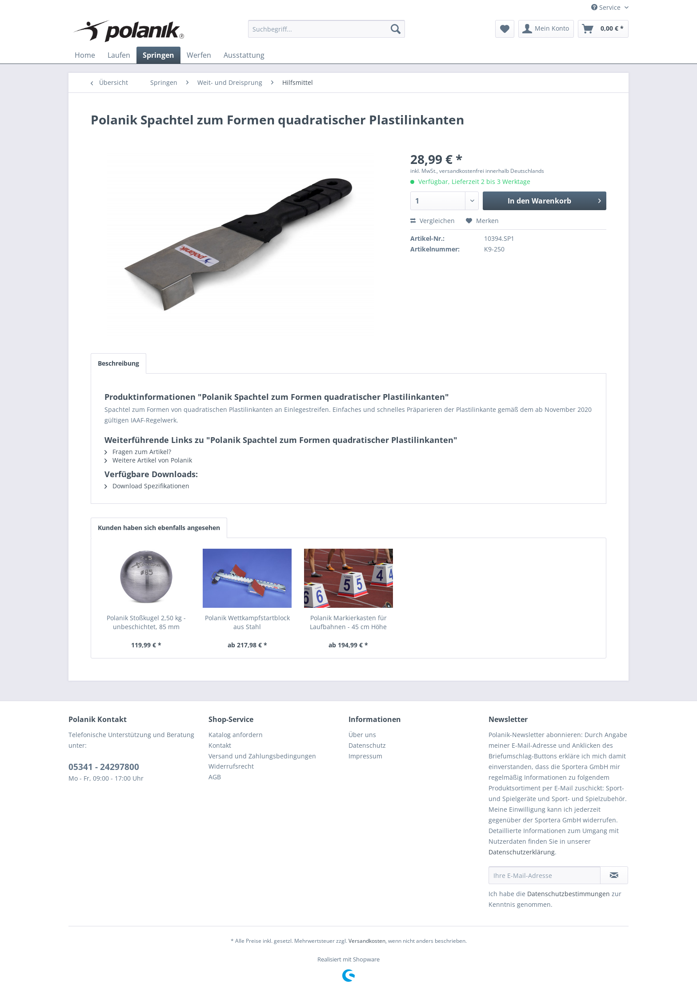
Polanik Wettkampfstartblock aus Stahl (247, 622)
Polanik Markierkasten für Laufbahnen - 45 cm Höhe (348, 622)
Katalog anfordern (235, 734)
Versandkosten (366, 941)
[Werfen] (198, 55)
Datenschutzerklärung (522, 852)
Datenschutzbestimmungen (568, 893)
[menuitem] (326, 29)
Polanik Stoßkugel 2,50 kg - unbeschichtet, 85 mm (146, 622)
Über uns (362, 734)
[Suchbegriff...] (326, 29)
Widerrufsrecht (231, 766)
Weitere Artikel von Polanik (148, 460)
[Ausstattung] (244, 55)
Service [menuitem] (606, 7)
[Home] (84, 55)
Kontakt (219, 745)
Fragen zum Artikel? (137, 451)
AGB (214, 777)
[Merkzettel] (504, 29)
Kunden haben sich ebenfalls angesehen (159, 527)
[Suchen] (395, 29)
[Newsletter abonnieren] (614, 875)
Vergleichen (432, 220)
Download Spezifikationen (146, 486)
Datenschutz (367, 745)
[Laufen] (118, 55)
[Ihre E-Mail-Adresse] (545, 875)
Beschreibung (118, 363)
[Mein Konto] (546, 29)
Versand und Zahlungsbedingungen (262, 756)
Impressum (365, 756)
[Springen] (158, 55)
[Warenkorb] (603, 29)
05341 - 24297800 (103, 767)
